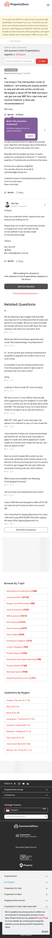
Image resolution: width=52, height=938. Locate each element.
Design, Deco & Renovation (21, 603)
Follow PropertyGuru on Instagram (19, 783)
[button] (45, 789)
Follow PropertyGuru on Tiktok (35, 784)
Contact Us (9, 795)
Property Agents (17, 653)
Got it (30, 136)
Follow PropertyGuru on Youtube (23, 783)
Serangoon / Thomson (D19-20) (21, 719)
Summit (26, 847)
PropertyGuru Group (13, 789)
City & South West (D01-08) (18, 744)
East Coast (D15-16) (15, 738)
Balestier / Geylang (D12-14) (19, 731)
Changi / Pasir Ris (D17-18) (18, 700)
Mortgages (9, 882)
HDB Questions (17, 616)
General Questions (18, 610)
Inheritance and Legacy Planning (24, 659)
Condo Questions (18, 597)
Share (19, 114)
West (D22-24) (13, 707)
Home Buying (11, 70)
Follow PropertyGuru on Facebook (15, 783)
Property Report (26, 857)
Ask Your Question (26, 286)
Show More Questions (26, 530)
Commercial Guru (26, 826)
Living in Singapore (17, 647)
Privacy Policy (42, 918)
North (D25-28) (13, 713)
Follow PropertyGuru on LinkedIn (27, 783)
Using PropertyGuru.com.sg (21, 678)
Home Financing (17, 628)
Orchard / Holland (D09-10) (18, 725)
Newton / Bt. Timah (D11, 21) (19, 750)
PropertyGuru (10, 876)
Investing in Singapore (19, 641)
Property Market (17, 666)
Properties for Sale (12, 888)
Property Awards (26, 835)
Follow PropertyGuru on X (31, 784)
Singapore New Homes (14, 900)
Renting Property (17, 672)
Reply (19, 192)
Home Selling (15, 634)
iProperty (26, 865)
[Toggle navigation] (48, 5)
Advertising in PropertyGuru (22, 591)
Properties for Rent (13, 894)
